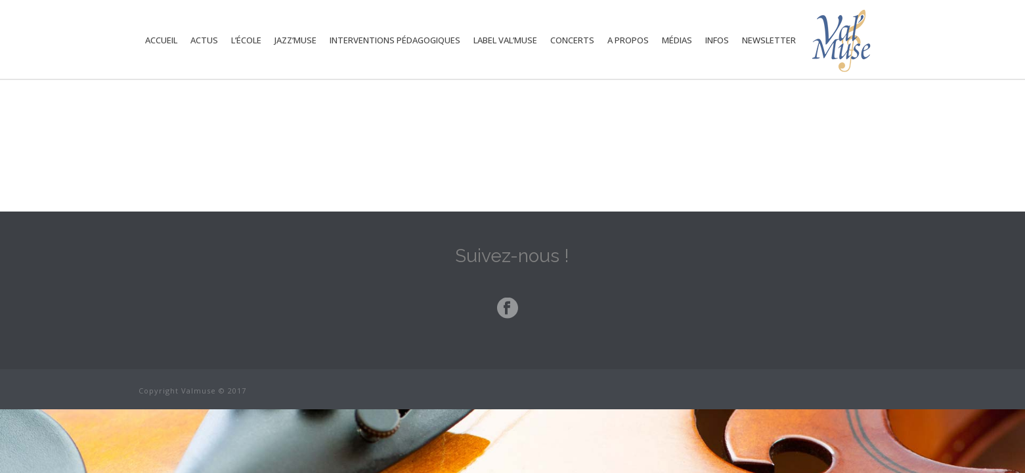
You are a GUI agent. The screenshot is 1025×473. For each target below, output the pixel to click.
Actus (204, 40)
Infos (717, 40)
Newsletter (769, 40)
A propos (628, 40)
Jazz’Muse (295, 40)
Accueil (161, 40)
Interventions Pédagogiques (395, 40)
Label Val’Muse (505, 40)
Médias (677, 40)
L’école (246, 40)
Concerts (572, 40)
